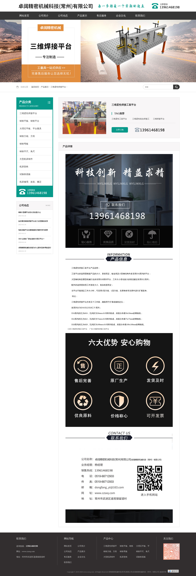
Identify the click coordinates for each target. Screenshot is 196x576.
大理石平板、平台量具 (30, 128)
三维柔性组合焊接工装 (140, 119)
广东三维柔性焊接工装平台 (99, 329)
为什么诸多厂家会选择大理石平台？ (31, 239)
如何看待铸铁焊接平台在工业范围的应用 (33, 221)
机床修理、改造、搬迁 (30, 182)
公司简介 (43, 15)
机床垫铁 (24, 166)
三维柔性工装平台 (119, 119)
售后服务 (101, 15)
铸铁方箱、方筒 (27, 136)
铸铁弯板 (24, 144)
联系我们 (140, 15)
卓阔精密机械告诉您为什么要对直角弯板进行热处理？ (34, 248)
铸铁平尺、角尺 (27, 151)
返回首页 (35, 87)
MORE (48, 205)
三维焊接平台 (158, 119)
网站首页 (24, 15)
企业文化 (121, 15)
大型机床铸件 (26, 159)
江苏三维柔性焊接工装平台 (77, 329)
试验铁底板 (25, 174)
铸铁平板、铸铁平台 (29, 121)
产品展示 (82, 15)
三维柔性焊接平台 (58, 87)
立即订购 (120, 130)
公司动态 (63, 15)
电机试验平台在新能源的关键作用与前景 (33, 230)
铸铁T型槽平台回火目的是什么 (29, 212)
